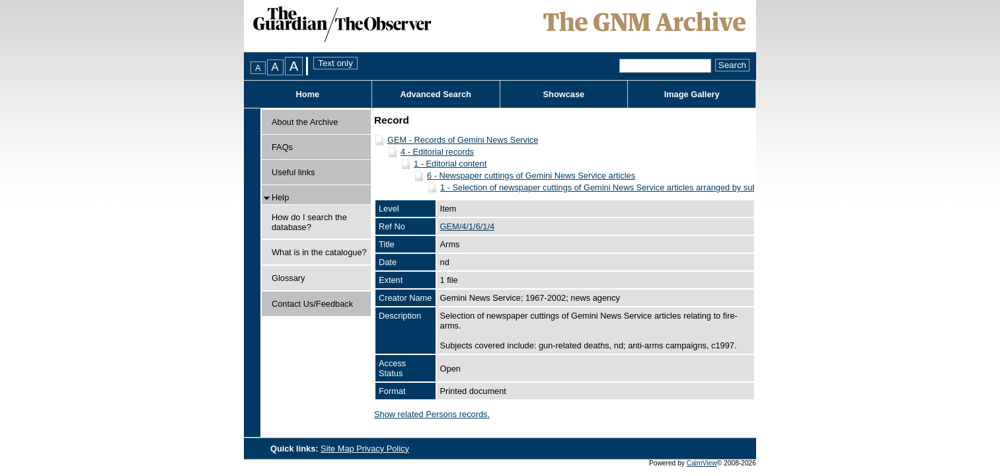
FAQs (282, 147)
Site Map (338, 449)
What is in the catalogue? (319, 252)
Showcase (564, 94)
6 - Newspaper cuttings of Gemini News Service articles (531, 175)
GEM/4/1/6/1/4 (467, 226)
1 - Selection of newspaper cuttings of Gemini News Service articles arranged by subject (605, 187)
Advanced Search (435, 94)
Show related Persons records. (432, 414)
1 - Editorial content (450, 164)
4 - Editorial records (437, 152)
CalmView (702, 463)
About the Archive (305, 122)
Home (308, 94)
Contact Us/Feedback (312, 304)
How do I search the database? (309, 222)
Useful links (293, 172)
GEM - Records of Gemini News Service (462, 140)
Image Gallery (692, 94)
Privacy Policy (382, 449)
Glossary (288, 278)
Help (280, 197)
